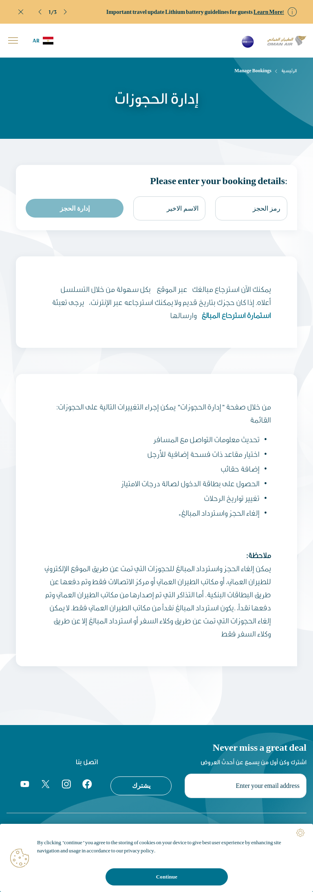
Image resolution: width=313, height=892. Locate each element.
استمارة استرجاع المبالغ (235, 314)
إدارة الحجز (75, 208)
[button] (40, 12)
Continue (166, 876)
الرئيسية (289, 70)
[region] (156, 858)
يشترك (141, 785)
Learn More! (268, 12)
